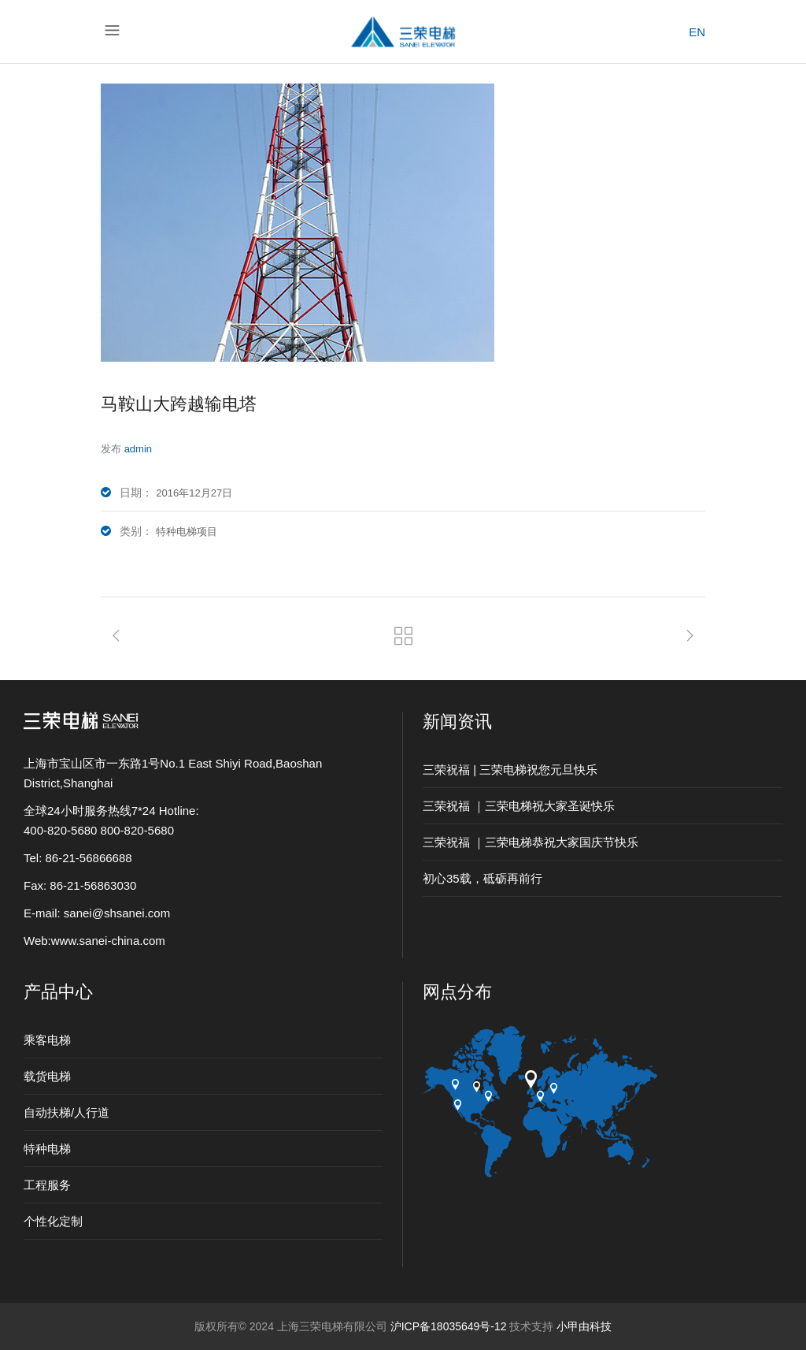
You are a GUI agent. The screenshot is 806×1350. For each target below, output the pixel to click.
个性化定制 (53, 1221)
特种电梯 (47, 1148)
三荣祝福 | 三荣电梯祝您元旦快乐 (510, 769)
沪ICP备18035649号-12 (448, 1326)
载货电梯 (47, 1076)
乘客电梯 (47, 1040)
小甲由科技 (584, 1326)
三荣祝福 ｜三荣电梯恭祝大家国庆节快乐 (530, 842)
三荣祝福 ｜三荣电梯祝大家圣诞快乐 (519, 806)
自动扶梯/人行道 (66, 1112)
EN (697, 32)
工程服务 (47, 1185)
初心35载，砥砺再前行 (482, 878)
